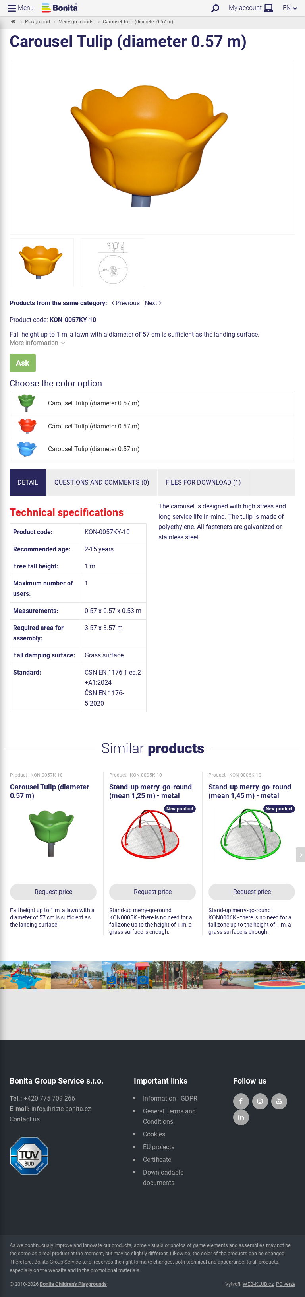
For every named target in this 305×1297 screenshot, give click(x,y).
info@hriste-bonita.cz (61, 1109)
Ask (22, 363)
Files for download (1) (203, 482)
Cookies (154, 1134)
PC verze (285, 1284)
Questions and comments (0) (101, 482)
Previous (126, 303)
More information (37, 343)
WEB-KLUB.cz (258, 1284)
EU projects (158, 1147)
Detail (27, 482)
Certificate (157, 1159)
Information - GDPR (170, 1098)
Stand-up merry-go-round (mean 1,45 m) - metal (249, 791)
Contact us (25, 1119)
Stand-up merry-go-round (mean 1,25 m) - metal (150, 791)
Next (153, 303)
